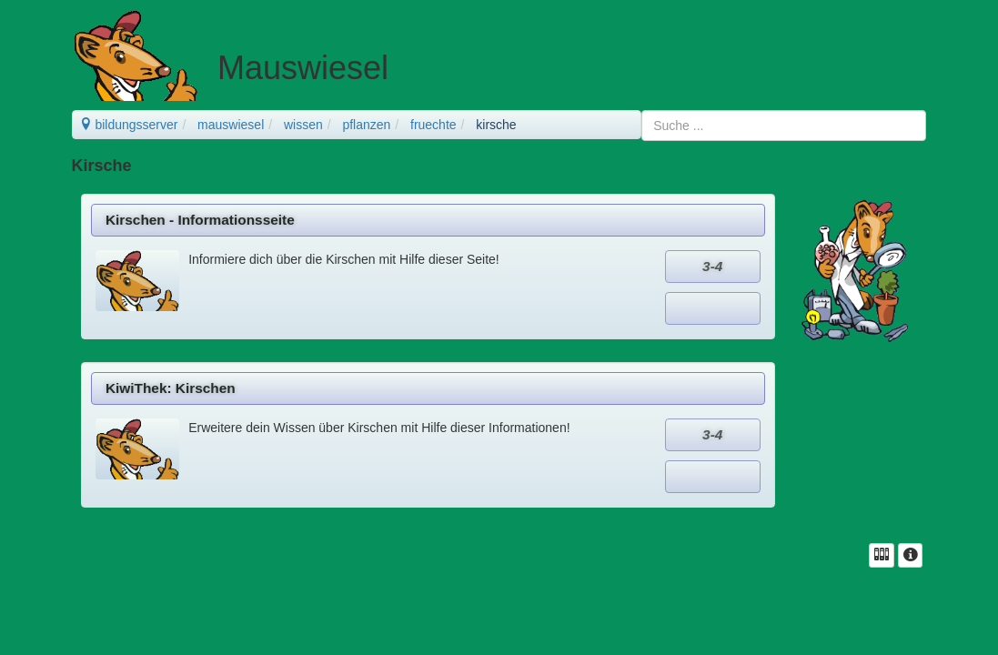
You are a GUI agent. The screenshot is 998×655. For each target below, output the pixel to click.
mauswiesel (230, 124)
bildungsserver (128, 124)
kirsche (496, 124)
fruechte (433, 124)
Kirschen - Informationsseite (200, 219)
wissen (303, 124)
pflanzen (366, 124)
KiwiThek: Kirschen (171, 388)
